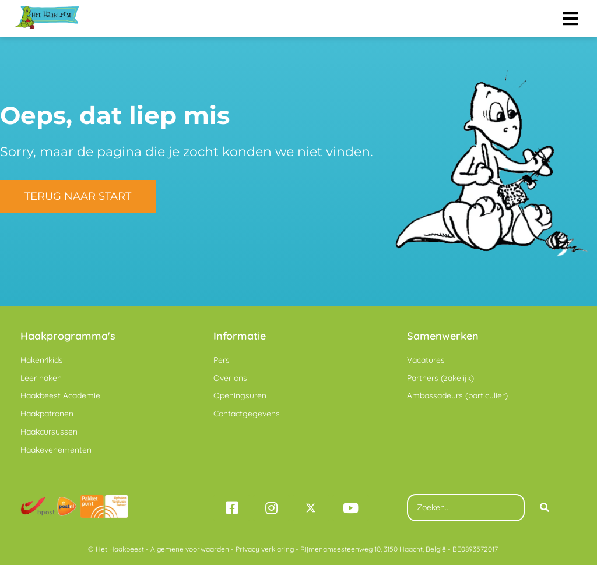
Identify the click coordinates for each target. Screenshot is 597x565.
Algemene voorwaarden (189, 549)
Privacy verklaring (265, 549)
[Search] (544, 508)
